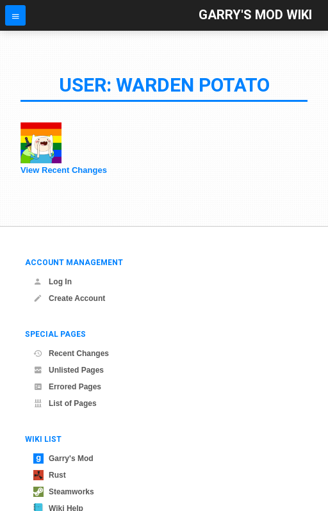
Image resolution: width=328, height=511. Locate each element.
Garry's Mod (63, 458)
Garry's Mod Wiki (255, 15)
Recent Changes (71, 353)
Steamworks (63, 492)
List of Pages (65, 403)
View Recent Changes (63, 170)
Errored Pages (67, 387)
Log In (52, 282)
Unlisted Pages (68, 370)
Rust (49, 475)
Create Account (69, 298)
